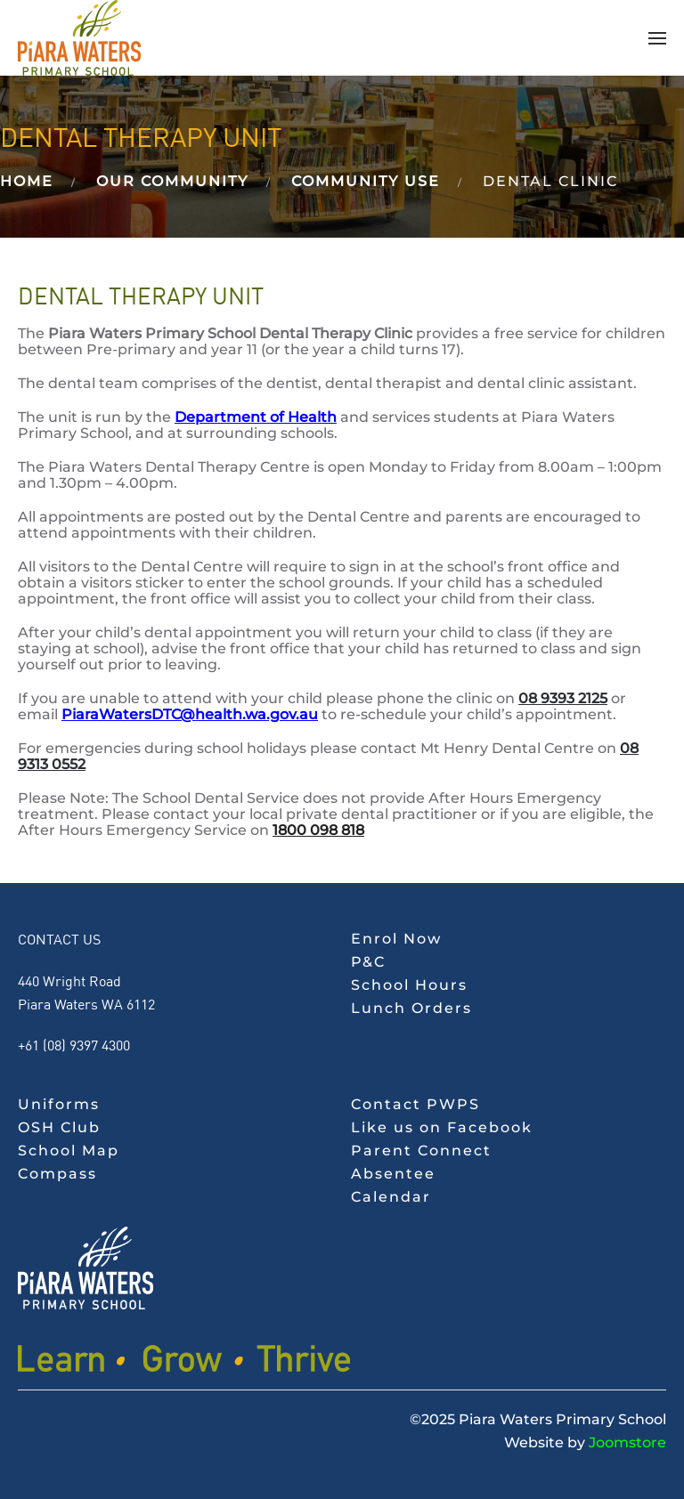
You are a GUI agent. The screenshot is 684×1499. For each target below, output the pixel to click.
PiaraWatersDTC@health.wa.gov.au (189, 714)
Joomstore (627, 1442)
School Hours (409, 984)
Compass (57, 1173)
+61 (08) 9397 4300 (74, 1044)
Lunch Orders (411, 1008)
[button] (657, 38)
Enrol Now (396, 938)
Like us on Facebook (442, 1127)
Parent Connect (421, 1150)
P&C (368, 961)
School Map (68, 1150)
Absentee (393, 1173)
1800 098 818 (318, 830)
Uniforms (59, 1104)
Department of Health (256, 417)
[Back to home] (79, 38)
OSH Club (59, 1127)
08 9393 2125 (562, 698)
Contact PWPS (415, 1104)
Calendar (391, 1196)
